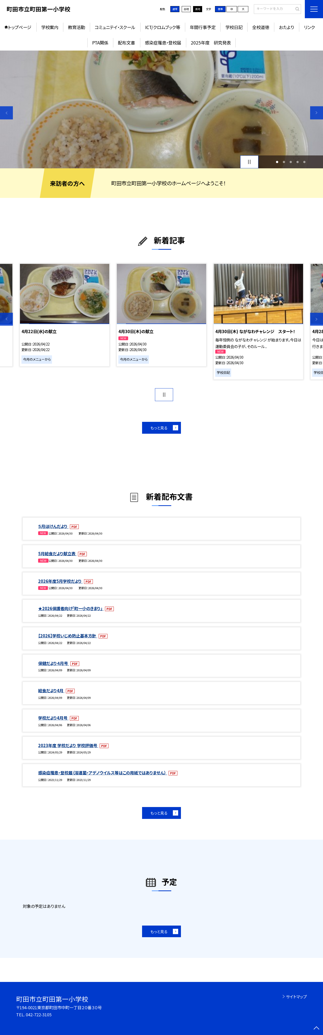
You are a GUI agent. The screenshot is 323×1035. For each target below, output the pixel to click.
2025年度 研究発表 (211, 42)
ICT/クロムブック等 (162, 27)
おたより (286, 27)
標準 (220, 9)
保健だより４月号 (53, 663)
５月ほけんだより (53, 526)
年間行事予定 (203, 27)
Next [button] (316, 112)
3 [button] (291, 162)
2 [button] (284, 162)
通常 (174, 9)
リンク (309, 27)
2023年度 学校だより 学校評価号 (68, 745)
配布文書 (126, 42)
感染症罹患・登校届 (163, 42)
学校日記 (234, 27)
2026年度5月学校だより (60, 581)
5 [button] (304, 162)
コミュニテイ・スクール (115, 27)
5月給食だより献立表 (57, 553)
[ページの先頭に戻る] (316, 1028)
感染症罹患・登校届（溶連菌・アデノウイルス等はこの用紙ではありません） (102, 773)
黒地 (197, 9)
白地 (186, 9)
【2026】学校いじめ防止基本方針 (67, 636)
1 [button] (277, 162)
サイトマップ (296, 997)
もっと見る (158, 427)
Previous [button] (6, 112)
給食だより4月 (51, 690)
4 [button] (298, 162)
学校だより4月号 (53, 718)
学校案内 (49, 27)
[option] (161, 110)
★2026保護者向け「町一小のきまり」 (70, 608)
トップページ (19, 27)
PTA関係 (100, 42)
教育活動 (76, 27)
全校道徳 (260, 27)
